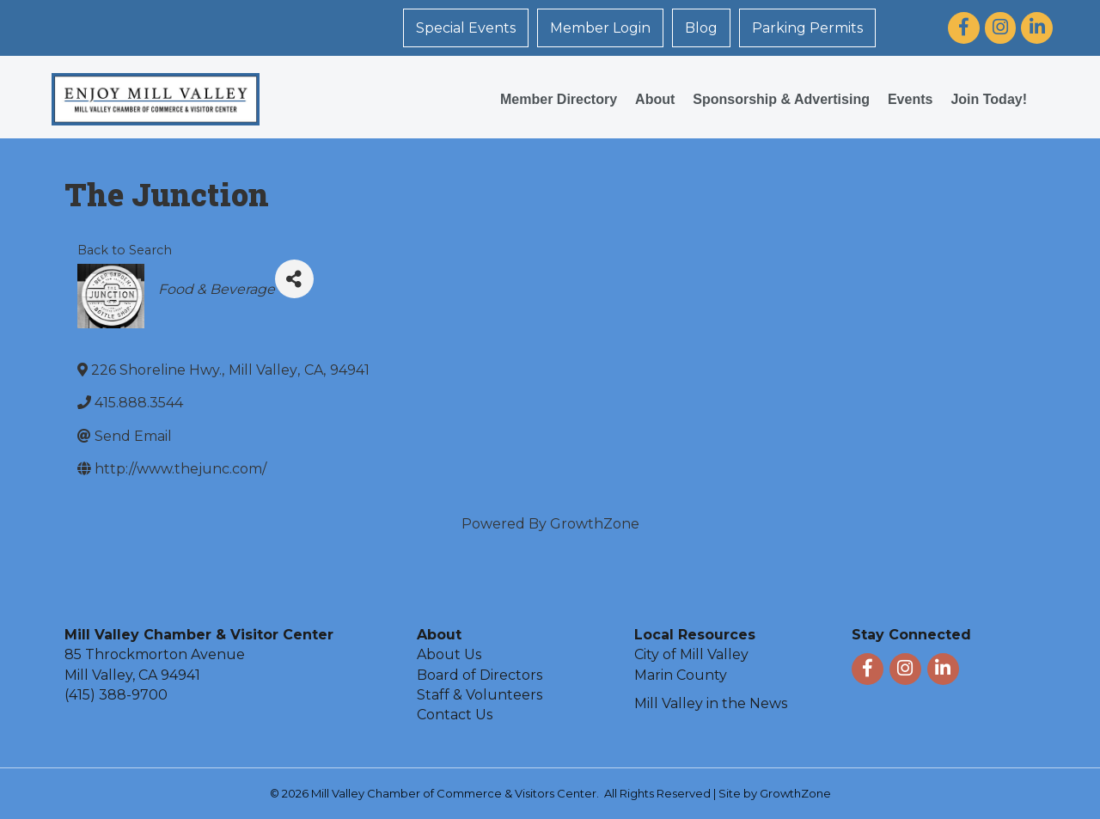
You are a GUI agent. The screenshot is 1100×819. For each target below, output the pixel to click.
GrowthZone (594, 524)
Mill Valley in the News (710, 703)
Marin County (680, 675)
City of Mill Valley (691, 654)
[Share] (294, 279)
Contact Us (454, 714)
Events (910, 99)
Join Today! (988, 99)
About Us (449, 654)
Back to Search (124, 250)
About (655, 99)
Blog (701, 28)
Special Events (466, 28)
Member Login (600, 28)
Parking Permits (807, 28)
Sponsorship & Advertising (781, 99)
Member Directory (558, 99)
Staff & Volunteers (479, 695)
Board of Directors (479, 675)
